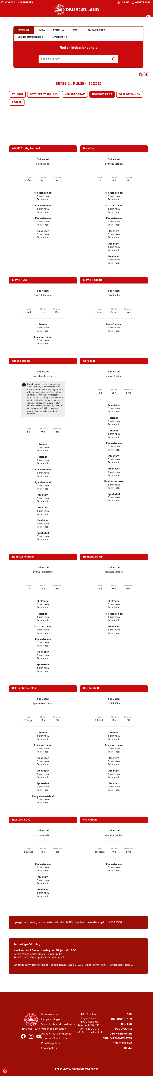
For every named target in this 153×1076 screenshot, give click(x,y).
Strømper (57, 178)
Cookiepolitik (49, 1048)
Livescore (60, 37)
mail (92, 922)
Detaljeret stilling (44, 94)
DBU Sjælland (122, 1043)
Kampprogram (75, 94)
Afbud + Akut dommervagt (56, 1034)
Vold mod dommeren (53, 1029)
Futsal (127, 1048)
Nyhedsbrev (25, 3)
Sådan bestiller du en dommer (58, 1024)
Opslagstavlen (129, 94)
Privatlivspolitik (50, 1043)
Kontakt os (8, 3)
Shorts (43, 178)
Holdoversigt (102, 94)
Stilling (17, 94)
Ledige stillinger (50, 1019)
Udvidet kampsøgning (31, 37)
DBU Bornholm (121, 1019)
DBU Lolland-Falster (117, 1038)
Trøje (28, 178)
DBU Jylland (123, 1029)
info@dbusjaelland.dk (89, 1032)
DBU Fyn (126, 1024)
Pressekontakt (49, 1014)
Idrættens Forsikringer (54, 1038)
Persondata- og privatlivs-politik (76, 1070)
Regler (17, 102)
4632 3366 (115, 922)
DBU (129, 1014)
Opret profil (141, 2)
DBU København (121, 1034)
